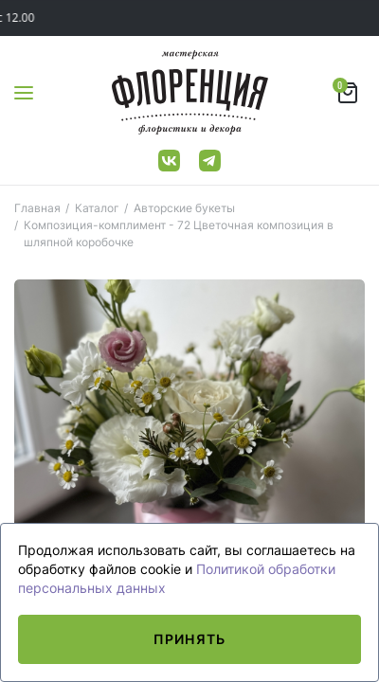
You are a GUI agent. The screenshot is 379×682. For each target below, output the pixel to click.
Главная (37, 208)
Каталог (97, 208)
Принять (189, 639)
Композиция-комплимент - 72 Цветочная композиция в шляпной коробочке (179, 233)
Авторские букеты (184, 208)
